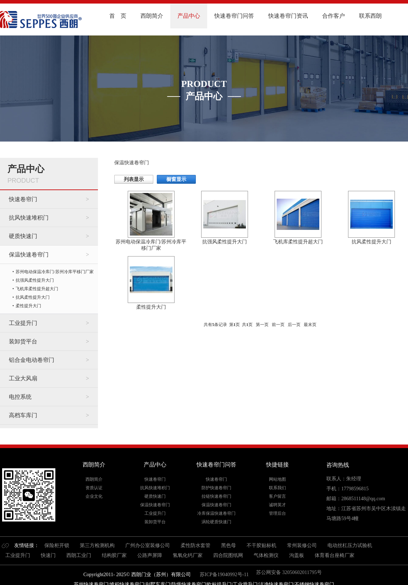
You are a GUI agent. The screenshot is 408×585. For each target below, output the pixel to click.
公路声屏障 (149, 555)
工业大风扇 (23, 378)
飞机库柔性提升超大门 (37, 288)
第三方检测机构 (97, 545)
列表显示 (134, 179)
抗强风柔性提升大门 (35, 280)
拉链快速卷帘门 (216, 496)
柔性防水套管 (195, 545)
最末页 (310, 324)
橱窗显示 (176, 179)
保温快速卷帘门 (29, 255)
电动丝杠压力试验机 (349, 545)
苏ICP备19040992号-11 (224, 574)
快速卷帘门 (23, 199)
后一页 (294, 324)
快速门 (48, 555)
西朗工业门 (78, 555)
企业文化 (94, 496)
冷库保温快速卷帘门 (216, 513)
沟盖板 (296, 555)
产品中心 (188, 16)
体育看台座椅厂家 (334, 555)
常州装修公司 (302, 545)
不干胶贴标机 (261, 545)
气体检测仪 (266, 555)
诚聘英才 (277, 504)
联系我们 (277, 487)
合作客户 (333, 16)
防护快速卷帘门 (216, 487)
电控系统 (20, 397)
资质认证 (94, 487)
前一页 (278, 324)
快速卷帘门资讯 (288, 16)
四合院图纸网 (228, 555)
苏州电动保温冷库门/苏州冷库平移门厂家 (54, 271)
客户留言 (277, 496)
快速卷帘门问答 (234, 16)
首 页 (117, 16)
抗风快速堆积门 (29, 218)
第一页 (262, 324)
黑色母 (228, 545)
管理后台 (277, 513)
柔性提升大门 (28, 305)
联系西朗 (370, 16)
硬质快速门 (23, 236)
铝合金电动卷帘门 (31, 360)
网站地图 (277, 479)
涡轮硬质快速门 (216, 521)
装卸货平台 (23, 341)
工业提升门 (23, 323)
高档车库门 (23, 415)
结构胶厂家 (114, 555)
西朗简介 (151, 16)
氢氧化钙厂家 (188, 555)
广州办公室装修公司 (147, 545)
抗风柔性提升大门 (33, 297)
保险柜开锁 (56, 545)
